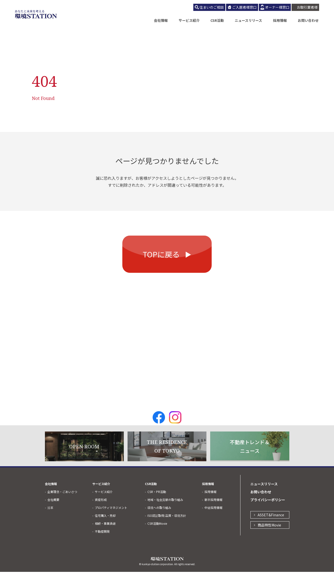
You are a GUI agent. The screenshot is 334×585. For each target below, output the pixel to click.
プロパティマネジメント (111, 521)
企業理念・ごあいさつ (62, 505)
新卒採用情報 (213, 513)
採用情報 (280, 20)
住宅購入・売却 (105, 528)
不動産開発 (102, 544)
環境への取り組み (159, 521)
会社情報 (161, 20)
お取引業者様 (307, 7)
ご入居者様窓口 (244, 7)
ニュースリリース (248, 20)
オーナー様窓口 (277, 7)
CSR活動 (217, 20)
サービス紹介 (189, 20)
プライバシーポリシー (267, 512)
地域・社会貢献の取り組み (165, 513)
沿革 (50, 521)
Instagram (175, 430)
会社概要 (53, 513)
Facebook (159, 430)
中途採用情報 (213, 521)
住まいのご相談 (212, 7)
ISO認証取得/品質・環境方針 (166, 528)
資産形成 (101, 513)
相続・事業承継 (105, 536)
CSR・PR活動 (156, 505)
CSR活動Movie (157, 536)
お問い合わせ (308, 20)
